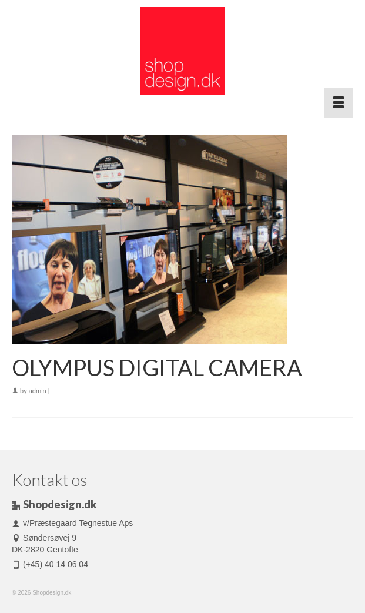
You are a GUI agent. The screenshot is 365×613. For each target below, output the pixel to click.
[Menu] (338, 103)
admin (37, 390)
